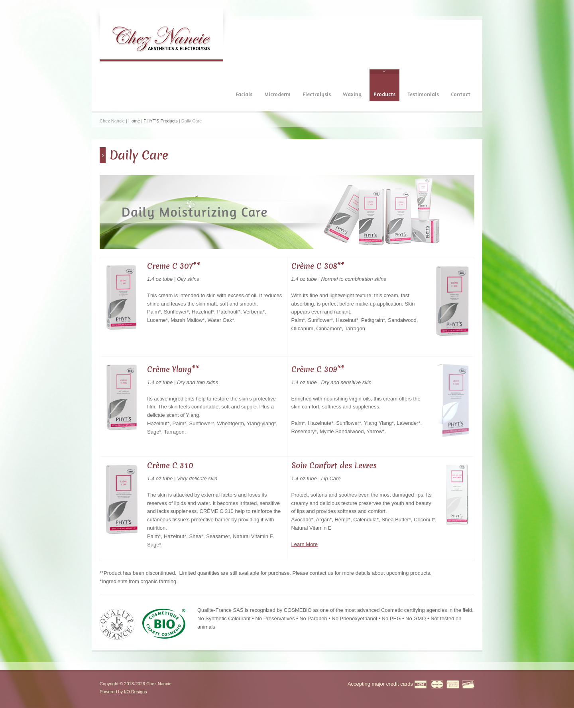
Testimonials (423, 94)
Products (384, 94)
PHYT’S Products (161, 120)
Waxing (352, 94)
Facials (244, 94)
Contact (460, 94)
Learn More (304, 544)
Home (134, 120)
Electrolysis (317, 94)
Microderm (277, 94)
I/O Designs (135, 691)
